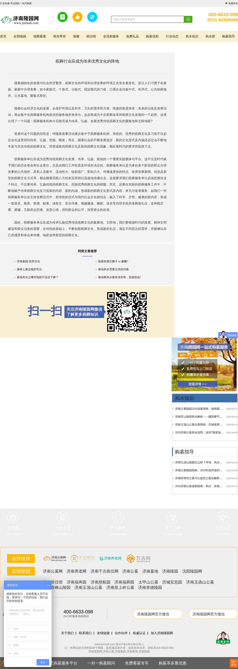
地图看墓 (39, 36)
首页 (3, 36)
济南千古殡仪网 (104, 571)
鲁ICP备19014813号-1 (130, 644)
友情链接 (103, 633)
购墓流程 (152, 36)
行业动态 (172, 36)
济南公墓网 (53, 571)
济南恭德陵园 (150, 587)
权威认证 (139, 633)
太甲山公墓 (148, 582)
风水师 (210, 36)
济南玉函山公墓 (200, 582)
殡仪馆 (91, 36)
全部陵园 (19, 36)
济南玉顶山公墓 (88, 587)
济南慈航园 (100, 582)
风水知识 (192, 36)
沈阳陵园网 (192, 571)
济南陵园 (170, 571)
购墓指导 (228, 36)
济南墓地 (150, 571)
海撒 (76, 36)
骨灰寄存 (59, 36)
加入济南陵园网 (162, 633)
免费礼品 (132, 36)
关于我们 (67, 633)
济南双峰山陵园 (57, 587)
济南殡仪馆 (53, 582)
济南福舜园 (124, 582)
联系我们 (85, 633)
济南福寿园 (76, 582)
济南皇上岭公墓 (120, 587)
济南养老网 (76, 571)
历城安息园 (172, 582)
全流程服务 (111, 36)
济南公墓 (130, 571)
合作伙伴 (121, 633)
